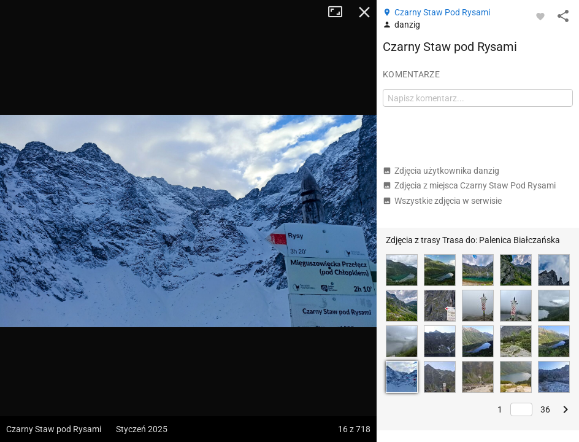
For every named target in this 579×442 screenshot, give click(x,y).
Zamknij (364, 12)
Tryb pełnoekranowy (340, 12)
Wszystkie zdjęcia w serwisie (442, 201)
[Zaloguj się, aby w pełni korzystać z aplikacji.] (540, 16)
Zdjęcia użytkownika (441, 171)
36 (545, 409)
